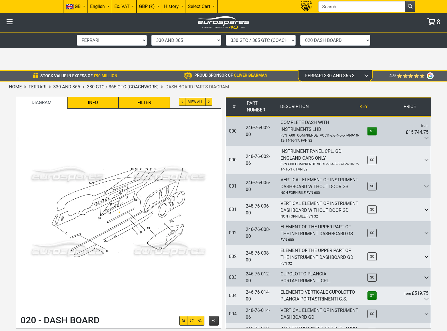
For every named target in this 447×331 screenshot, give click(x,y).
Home (15, 48)
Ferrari (37, 48)
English (98, 6)
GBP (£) (147, 6)
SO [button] (372, 122)
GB (74, 7)
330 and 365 (66, 48)
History (172, 6)
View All (195, 64)
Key (363, 68)
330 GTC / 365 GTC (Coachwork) (123, 48)
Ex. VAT (122, 6)
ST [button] (372, 93)
